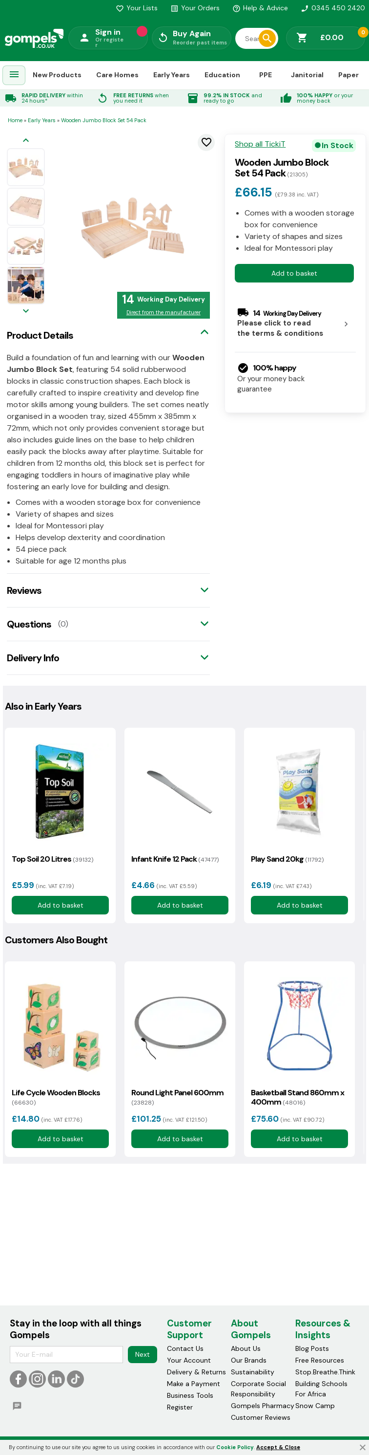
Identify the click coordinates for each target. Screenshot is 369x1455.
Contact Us (185, 1348)
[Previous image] (26, 141)
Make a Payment (193, 1383)
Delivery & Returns (196, 1372)
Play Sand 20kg (287, 859)
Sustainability (252, 1372)
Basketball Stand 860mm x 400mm (297, 1097)
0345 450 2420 (333, 7)
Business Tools (190, 1395)
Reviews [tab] (24, 590)
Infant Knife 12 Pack (175, 859)
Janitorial (307, 74)
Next (142, 1354)
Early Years (171, 74)
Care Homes (117, 74)
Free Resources (319, 1360)
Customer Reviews (260, 1417)
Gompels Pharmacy (262, 1405)
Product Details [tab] (40, 335)
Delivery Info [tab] (33, 657)
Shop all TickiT (260, 144)
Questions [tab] (29, 624)
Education (222, 74)
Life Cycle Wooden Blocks (56, 1097)
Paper (348, 74)
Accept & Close (278, 1447)
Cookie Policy (235, 1447)
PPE (265, 74)
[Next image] (26, 311)
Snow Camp (315, 1405)
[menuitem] (14, 75)
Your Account (189, 1360)
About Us (246, 1348)
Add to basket (294, 273)
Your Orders (195, 7)
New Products (57, 74)
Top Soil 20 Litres (52, 859)
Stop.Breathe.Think (325, 1372)
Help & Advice (260, 7)
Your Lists (137, 7)
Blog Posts (312, 1348)
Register (180, 1407)
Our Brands (248, 1360)
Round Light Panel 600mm (177, 1097)
